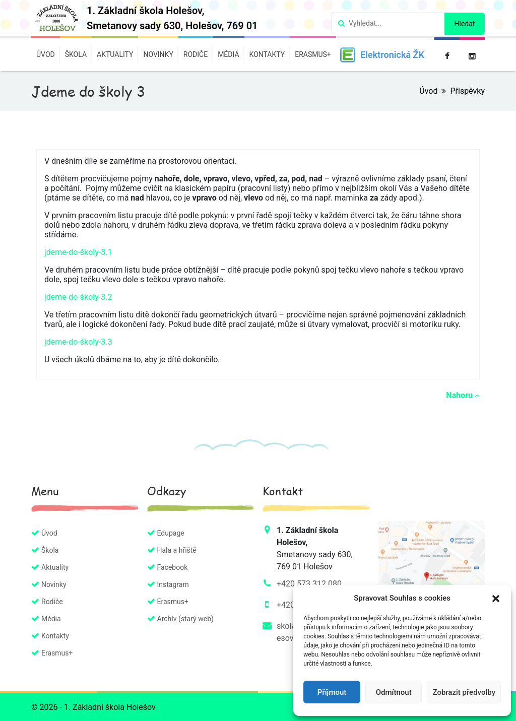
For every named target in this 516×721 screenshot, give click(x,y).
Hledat (465, 24)
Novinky (158, 54)
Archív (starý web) (185, 619)
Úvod (45, 54)
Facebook (172, 567)
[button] (496, 598)
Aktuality (115, 54)
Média (228, 54)
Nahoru (463, 395)
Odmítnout (394, 692)
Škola (76, 54)
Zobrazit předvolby (463, 692)
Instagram (173, 584)
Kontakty (267, 54)
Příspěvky (467, 91)
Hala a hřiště (177, 550)
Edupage (170, 533)
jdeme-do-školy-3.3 (78, 342)
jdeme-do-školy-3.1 (78, 252)
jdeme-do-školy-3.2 (78, 297)
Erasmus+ (313, 54)
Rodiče (195, 54)
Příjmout (331, 692)
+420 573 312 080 (309, 583)
